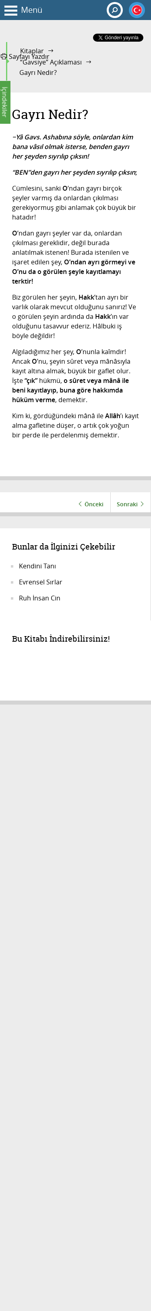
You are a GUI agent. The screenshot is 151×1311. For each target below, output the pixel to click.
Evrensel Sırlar (40, 582)
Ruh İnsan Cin (39, 598)
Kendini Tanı (37, 566)
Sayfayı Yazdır (25, 56)
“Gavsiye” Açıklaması (51, 62)
